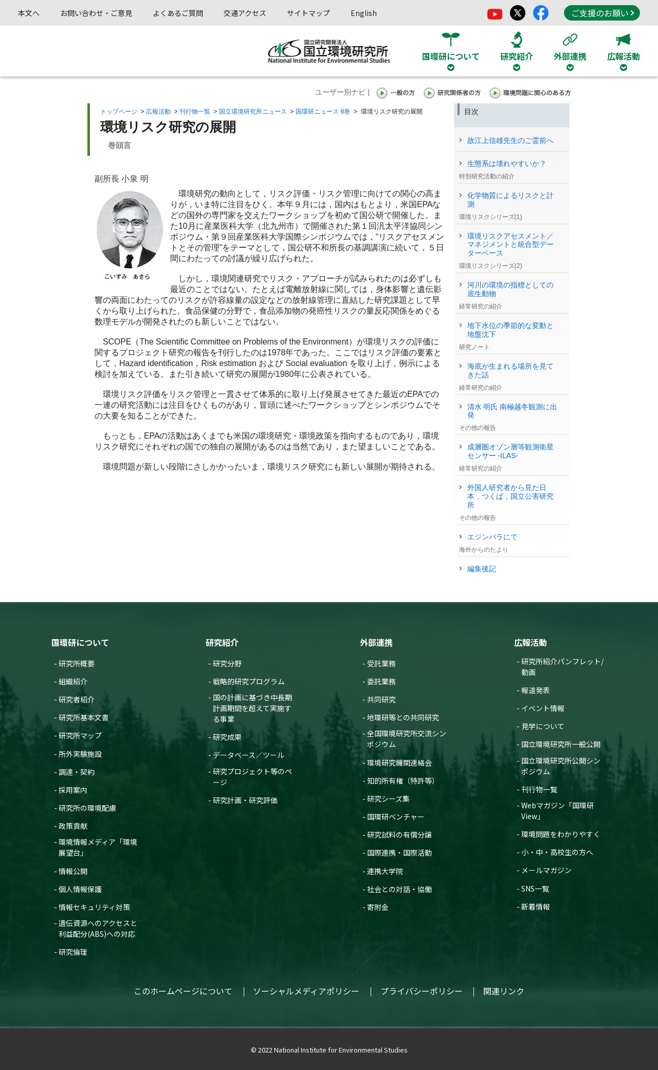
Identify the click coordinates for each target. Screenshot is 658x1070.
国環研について (80, 642)
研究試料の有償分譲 (399, 834)
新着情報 (535, 906)
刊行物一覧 (194, 111)
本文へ (29, 13)
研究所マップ (80, 735)
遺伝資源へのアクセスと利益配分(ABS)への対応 (98, 928)
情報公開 (73, 871)
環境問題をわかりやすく (560, 834)
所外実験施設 (80, 754)
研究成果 (227, 737)
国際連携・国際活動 (399, 852)
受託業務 (381, 663)
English (364, 13)
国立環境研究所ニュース (253, 111)
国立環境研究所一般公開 (560, 744)
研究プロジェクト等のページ (252, 776)
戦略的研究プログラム (249, 681)
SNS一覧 (535, 888)
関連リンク (503, 991)
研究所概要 (77, 663)
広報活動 (158, 111)
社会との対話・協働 (399, 889)
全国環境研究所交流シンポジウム (406, 738)
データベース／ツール (248, 755)
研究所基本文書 (84, 717)
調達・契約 (77, 772)
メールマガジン (546, 870)
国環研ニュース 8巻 (323, 111)
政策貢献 (73, 826)
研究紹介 (222, 642)
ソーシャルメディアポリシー (306, 991)
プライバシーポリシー (421, 991)
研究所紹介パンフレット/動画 (562, 666)
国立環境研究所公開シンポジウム (560, 765)
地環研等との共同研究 (403, 717)
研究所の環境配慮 (87, 808)
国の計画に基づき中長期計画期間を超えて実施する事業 (252, 708)
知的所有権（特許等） (403, 780)
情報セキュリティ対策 (94, 907)
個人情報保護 (80, 889)
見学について (542, 726)
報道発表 (535, 690)
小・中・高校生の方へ (557, 852)
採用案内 (73, 790)
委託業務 (381, 681)
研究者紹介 (77, 699)
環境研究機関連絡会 (399, 762)
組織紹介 (73, 681)
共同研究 (381, 699)
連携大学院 (385, 871)
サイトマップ (308, 13)
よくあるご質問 (178, 13)
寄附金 (378, 907)
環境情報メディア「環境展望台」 (98, 847)
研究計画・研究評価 (245, 800)
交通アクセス (245, 13)
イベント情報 (542, 708)
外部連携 (376, 642)
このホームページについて (183, 991)
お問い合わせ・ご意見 (96, 13)
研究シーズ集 (388, 798)
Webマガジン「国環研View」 (557, 810)
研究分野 (227, 663)
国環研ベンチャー (396, 816)
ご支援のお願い (602, 13)
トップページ (118, 111)
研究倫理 (73, 952)
